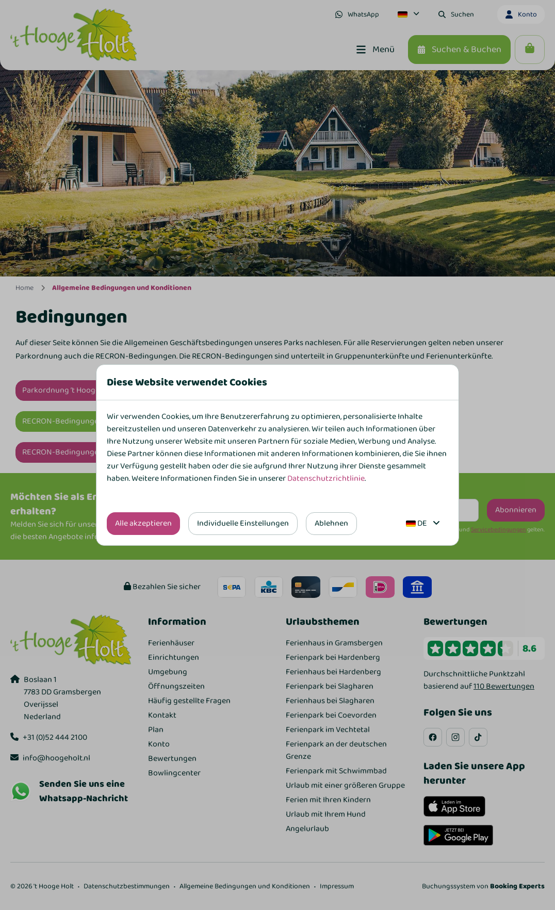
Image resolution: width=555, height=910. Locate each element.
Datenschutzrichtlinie (326, 478)
